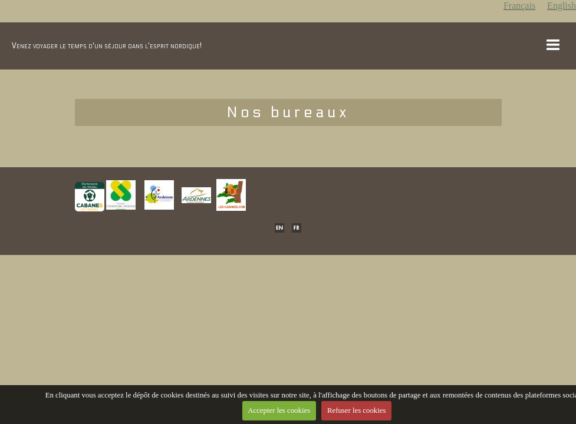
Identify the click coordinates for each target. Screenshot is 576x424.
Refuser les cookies (356, 410)
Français (519, 6)
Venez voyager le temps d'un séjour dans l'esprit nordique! (107, 46)
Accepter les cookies (279, 410)
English (561, 6)
